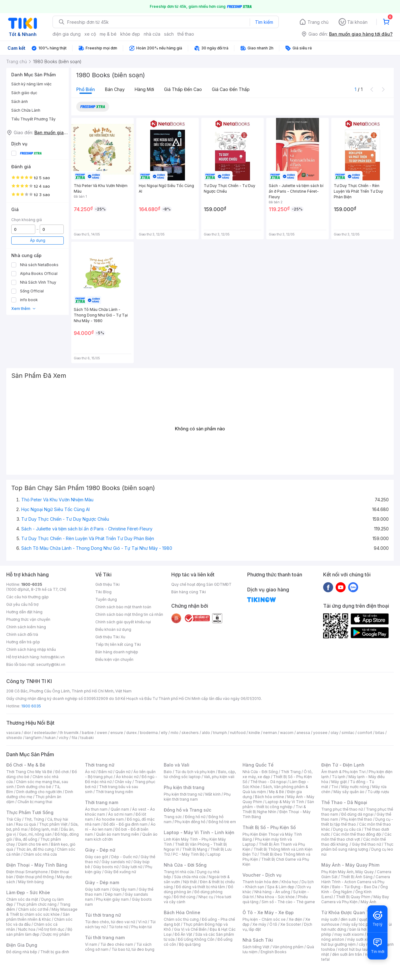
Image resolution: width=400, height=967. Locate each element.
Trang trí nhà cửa (179, 871)
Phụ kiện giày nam (112, 899)
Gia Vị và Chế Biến (190, 929)
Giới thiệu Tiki (107, 584)
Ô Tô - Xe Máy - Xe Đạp (268, 912)
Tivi (334, 786)
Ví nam (91, 944)
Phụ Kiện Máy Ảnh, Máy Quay (347, 871)
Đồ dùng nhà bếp (21, 951)
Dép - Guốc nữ (124, 856)
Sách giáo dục (24, 92)
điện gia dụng (66, 34)
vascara (13, 732)
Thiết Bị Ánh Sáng (356, 876)
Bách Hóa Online (182, 912)
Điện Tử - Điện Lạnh (342, 764)
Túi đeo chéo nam (116, 944)
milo (174, 732)
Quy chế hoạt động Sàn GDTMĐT (201, 584)
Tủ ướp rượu (378, 791)
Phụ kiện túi (141, 926)
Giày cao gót (96, 856)
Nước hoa (26, 929)
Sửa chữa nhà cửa (190, 876)
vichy (63, 737)
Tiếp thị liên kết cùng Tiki (118, 644)
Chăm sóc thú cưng (181, 919)
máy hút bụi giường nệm (354, 942)
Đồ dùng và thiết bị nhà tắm (200, 886)
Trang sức (173, 816)
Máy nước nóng (355, 786)
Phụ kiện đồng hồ (190, 821)
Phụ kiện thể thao (356, 819)
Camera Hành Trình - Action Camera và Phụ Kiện (355, 881)
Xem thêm (23, 308)
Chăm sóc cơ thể (33, 909)
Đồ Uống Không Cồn (196, 939)
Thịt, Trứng (34, 819)
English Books (274, 951)
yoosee (320, 732)
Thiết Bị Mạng (194, 849)
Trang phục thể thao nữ (342, 809)
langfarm (33, 737)
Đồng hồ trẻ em (222, 821)
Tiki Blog (103, 592)
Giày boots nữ (105, 866)
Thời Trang (291, 771)
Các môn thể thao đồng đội (357, 834)
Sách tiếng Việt (255, 946)
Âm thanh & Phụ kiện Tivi (343, 771)
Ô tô (273, 924)
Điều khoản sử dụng (113, 629)
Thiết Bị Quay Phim (353, 896)
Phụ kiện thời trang (184, 787)
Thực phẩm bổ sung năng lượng (357, 847)
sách (169, 34)
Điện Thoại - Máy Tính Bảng (36, 865)
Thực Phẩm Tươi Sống (29, 812)
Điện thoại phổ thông (35, 876)
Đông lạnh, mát (44, 829)
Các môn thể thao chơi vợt (356, 837)
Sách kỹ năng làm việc (31, 84)
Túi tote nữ (118, 926)
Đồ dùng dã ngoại (357, 814)
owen (102, 732)
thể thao (186, 34)
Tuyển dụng (106, 599)
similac (348, 732)
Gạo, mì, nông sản (35, 834)
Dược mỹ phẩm (56, 934)
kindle (254, 732)
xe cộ (90, 34)
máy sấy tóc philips (360, 924)
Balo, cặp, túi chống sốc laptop (200, 774)
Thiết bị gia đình (54, 951)
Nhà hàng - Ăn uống (272, 891)
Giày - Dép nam (102, 882)
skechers (190, 732)
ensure (116, 732)
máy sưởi (329, 919)
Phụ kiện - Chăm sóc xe (264, 919)
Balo (168, 771)
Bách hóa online (269, 796)
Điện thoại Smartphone (27, 871)
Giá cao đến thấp (231, 89)
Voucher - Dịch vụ (261, 875)
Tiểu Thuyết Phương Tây (33, 119)
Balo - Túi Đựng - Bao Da (354, 886)
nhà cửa (152, 34)
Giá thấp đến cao (183, 89)
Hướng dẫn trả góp (23, 642)
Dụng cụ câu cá (347, 829)
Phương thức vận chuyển (28, 619)
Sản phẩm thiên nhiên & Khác (38, 917)
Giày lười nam (97, 889)
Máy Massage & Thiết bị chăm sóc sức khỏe (42, 912)
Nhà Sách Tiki (257, 940)
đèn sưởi (348, 919)
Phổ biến (85, 89)
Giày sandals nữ (116, 861)
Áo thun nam (96, 809)
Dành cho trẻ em (33, 844)
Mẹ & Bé (276, 791)
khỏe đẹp (130, 34)
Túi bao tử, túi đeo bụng (133, 949)
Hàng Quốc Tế (257, 764)
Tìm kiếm (264, 22)
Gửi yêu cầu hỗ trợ (22, 604)
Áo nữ (90, 771)
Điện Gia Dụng (21, 945)
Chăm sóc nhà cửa (40, 854)
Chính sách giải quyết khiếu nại (123, 622)
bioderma (149, 732)
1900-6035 (31, 584)
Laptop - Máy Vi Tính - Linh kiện (199, 832)
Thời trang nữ (99, 764)
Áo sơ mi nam (120, 814)
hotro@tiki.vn (53, 657)
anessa (303, 732)
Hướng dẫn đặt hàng (24, 612)
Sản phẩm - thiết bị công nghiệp (278, 804)
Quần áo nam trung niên (117, 834)
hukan (50, 737)
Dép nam (113, 894)
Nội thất (190, 881)
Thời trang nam (101, 802)
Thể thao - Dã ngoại (268, 781)
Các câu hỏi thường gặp (27, 597)
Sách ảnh (19, 101)
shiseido (14, 737)
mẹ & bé (108, 34)
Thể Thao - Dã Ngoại (344, 802)
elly (164, 732)
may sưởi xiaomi (349, 934)
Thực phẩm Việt (53, 824)
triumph (220, 732)
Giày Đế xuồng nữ (120, 871)
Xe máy (259, 924)
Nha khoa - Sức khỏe (276, 896)
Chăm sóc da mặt (22, 899)
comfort (365, 732)
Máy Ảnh (368, 901)
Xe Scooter (290, 924)
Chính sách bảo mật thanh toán (123, 607)
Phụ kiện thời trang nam (197, 797)
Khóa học (290, 881)
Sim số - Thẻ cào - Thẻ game (288, 901)
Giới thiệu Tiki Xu (110, 637)
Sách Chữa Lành (25, 110)
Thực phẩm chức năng (36, 904)
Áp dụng (37, 240)
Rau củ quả (26, 824)
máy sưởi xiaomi (362, 939)
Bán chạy (115, 89)
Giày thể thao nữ (366, 844)
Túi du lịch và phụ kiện (195, 771)
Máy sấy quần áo (348, 791)
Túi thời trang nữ (103, 915)
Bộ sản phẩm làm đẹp (39, 932)
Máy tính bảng (31, 881)
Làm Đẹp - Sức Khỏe (28, 892)
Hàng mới (144, 89)
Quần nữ (122, 771)
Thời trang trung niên (114, 791)
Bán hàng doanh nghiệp (116, 652)
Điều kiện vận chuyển (114, 659)
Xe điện (295, 919)
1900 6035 (31, 706)
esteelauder (45, 732)
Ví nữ (142, 921)
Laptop (214, 854)
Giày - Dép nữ (100, 850)
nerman (270, 732)
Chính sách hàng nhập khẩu (31, 649)
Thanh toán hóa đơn (260, 881)
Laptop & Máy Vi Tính (284, 801)
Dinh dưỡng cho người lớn (39, 791)
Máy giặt (339, 781)
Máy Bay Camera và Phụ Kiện (355, 899)
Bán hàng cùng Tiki (188, 592)
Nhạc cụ (205, 896)
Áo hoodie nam (110, 819)
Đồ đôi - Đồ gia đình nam (125, 824)
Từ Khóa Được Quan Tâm (348, 912)
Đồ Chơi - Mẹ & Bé (25, 764)
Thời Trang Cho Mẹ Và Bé (29, 771)
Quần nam (120, 809)
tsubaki (87, 737)
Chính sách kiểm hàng (26, 627)
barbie (88, 732)
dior (27, 732)
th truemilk (69, 732)
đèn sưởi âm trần (347, 954)
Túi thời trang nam (105, 937)
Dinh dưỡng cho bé (34, 786)
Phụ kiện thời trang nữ (183, 794)
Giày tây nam (124, 889)
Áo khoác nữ (127, 776)
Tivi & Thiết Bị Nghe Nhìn (274, 809)
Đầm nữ (105, 771)
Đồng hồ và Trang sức (187, 810)
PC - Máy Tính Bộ (188, 854)
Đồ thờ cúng (184, 896)
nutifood (238, 732)
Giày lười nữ (132, 866)
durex (131, 732)
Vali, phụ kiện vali (219, 776)
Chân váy (123, 781)
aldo (206, 732)
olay (334, 732)
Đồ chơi (62, 771)
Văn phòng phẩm (287, 946)
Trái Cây (13, 819)
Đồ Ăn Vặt (183, 934)
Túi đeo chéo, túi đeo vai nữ (110, 921)
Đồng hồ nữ (195, 816)
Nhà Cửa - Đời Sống (185, 865)
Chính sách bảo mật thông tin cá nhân (129, 614)
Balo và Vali (176, 764)
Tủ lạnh (338, 776)
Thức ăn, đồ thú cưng (35, 849)
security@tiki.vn (50, 664)
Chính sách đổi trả (22, 634)
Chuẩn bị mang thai (35, 801)
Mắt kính (213, 794)
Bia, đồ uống (26, 839)
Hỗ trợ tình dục (51, 929)
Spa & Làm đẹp (280, 886)
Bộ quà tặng (190, 944)
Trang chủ (318, 22)
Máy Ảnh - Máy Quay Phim (350, 865)
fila (74, 737)
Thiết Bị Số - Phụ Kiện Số (269, 827)
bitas (379, 732)
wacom (286, 732)
